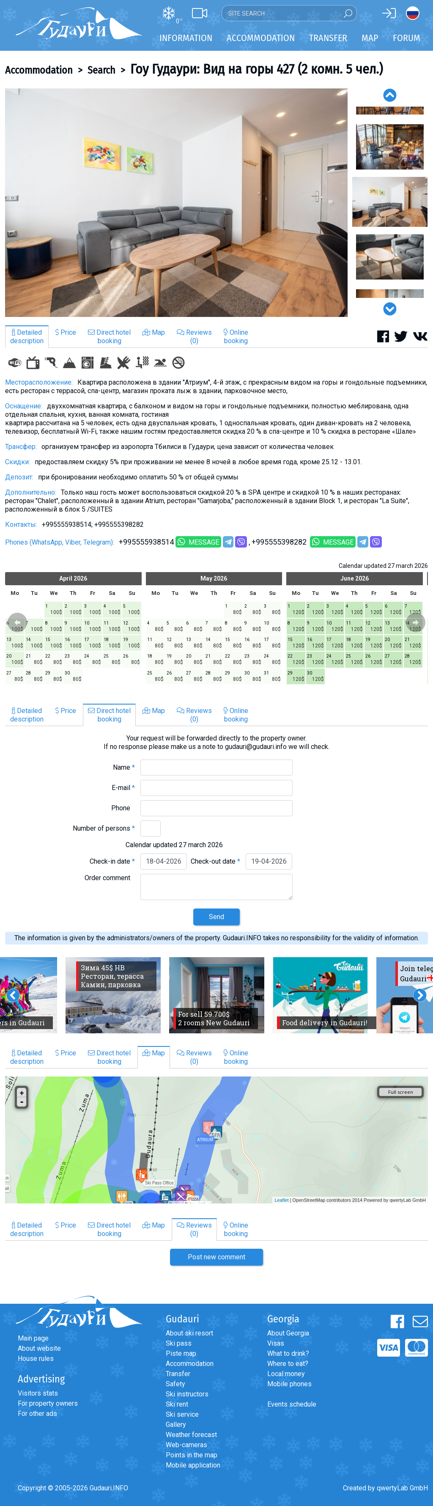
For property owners (48, 1403)
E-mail (123, 788)
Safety (175, 1384)
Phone (123, 808)
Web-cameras (186, 1445)
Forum (406, 38)
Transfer (178, 1374)
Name (124, 767)
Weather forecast (191, 1435)
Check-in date (112, 861)
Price (65, 332)
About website (39, 1348)
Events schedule (291, 1404)
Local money (286, 1374)
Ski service (182, 1414)
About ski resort (189, 1333)
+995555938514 (146, 541)
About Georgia (288, 1333)
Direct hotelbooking (109, 336)
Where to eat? (287, 1364)
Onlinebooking (236, 336)
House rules (36, 1359)
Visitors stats (38, 1393)
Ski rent (177, 1404)
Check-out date (215, 861)
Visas (275, 1343)
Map (370, 38)
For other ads (37, 1414)
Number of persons (104, 828)
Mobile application (193, 1465)
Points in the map (191, 1455)
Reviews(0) (194, 336)
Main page (33, 1338)
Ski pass (179, 1343)
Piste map (181, 1353)
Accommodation (39, 70)
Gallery (176, 1425)
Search (101, 70)
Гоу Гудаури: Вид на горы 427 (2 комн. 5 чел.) (256, 69)
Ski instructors (187, 1394)
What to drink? (288, 1353)
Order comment (110, 878)
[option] (176, 202)
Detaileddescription (27, 336)
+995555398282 (280, 541)
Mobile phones (289, 1384)
